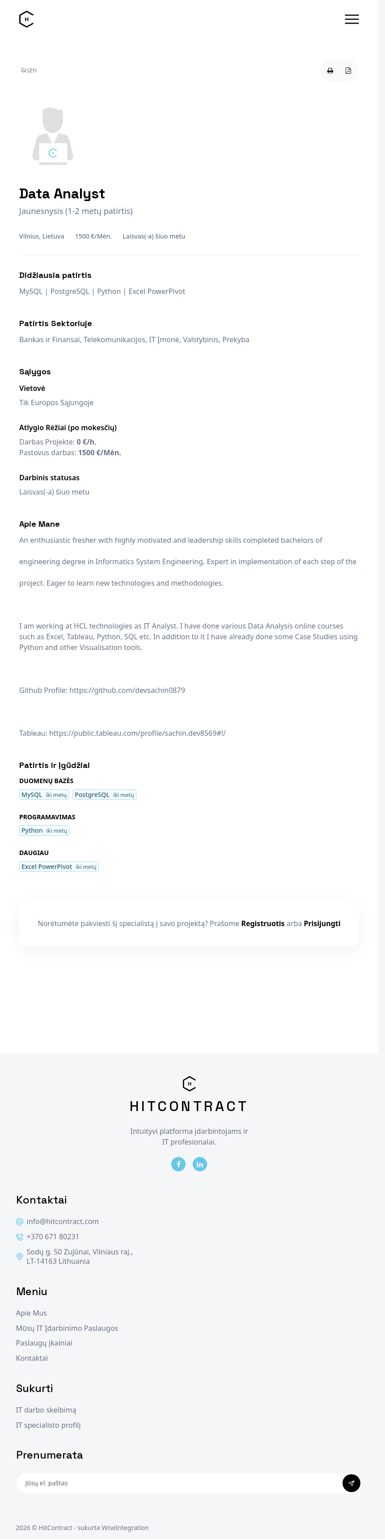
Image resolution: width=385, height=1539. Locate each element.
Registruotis (262, 923)
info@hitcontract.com (57, 1221)
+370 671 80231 (48, 1236)
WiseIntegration (125, 1527)
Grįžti (29, 70)
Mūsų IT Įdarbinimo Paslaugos (67, 1328)
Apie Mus (31, 1313)
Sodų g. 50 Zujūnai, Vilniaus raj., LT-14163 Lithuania (74, 1256)
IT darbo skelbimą (46, 1410)
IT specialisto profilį (48, 1425)
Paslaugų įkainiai (44, 1343)
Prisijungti (322, 923)
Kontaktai (32, 1358)
